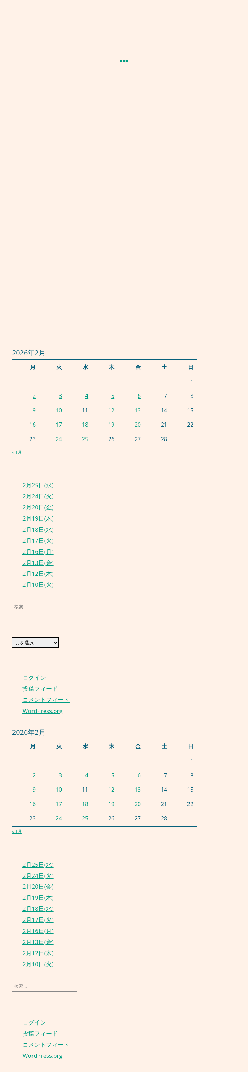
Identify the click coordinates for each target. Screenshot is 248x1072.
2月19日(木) (38, 518)
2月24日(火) (38, 496)
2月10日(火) (38, 585)
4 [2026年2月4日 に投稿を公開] (86, 396)
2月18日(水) (38, 529)
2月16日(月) (38, 552)
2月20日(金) (38, 507)
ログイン (34, 677)
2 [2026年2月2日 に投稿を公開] (34, 396)
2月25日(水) (38, 485)
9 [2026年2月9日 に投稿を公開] (34, 410)
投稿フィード (40, 688)
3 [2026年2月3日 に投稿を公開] (60, 396)
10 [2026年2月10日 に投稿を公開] (59, 410)
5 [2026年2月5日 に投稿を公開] (112, 396)
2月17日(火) (38, 540)
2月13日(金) (38, 563)
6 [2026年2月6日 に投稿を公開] (139, 396)
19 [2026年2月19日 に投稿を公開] (111, 424)
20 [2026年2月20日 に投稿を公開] (138, 424)
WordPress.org (42, 711)
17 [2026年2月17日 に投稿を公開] (59, 424)
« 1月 (17, 452)
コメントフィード (46, 700)
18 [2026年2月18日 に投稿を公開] (85, 424)
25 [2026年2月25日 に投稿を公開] (85, 439)
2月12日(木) (38, 573)
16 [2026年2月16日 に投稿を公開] (32, 424)
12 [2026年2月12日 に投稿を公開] (111, 410)
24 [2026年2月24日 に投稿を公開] (59, 439)
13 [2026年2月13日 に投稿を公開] (138, 410)
